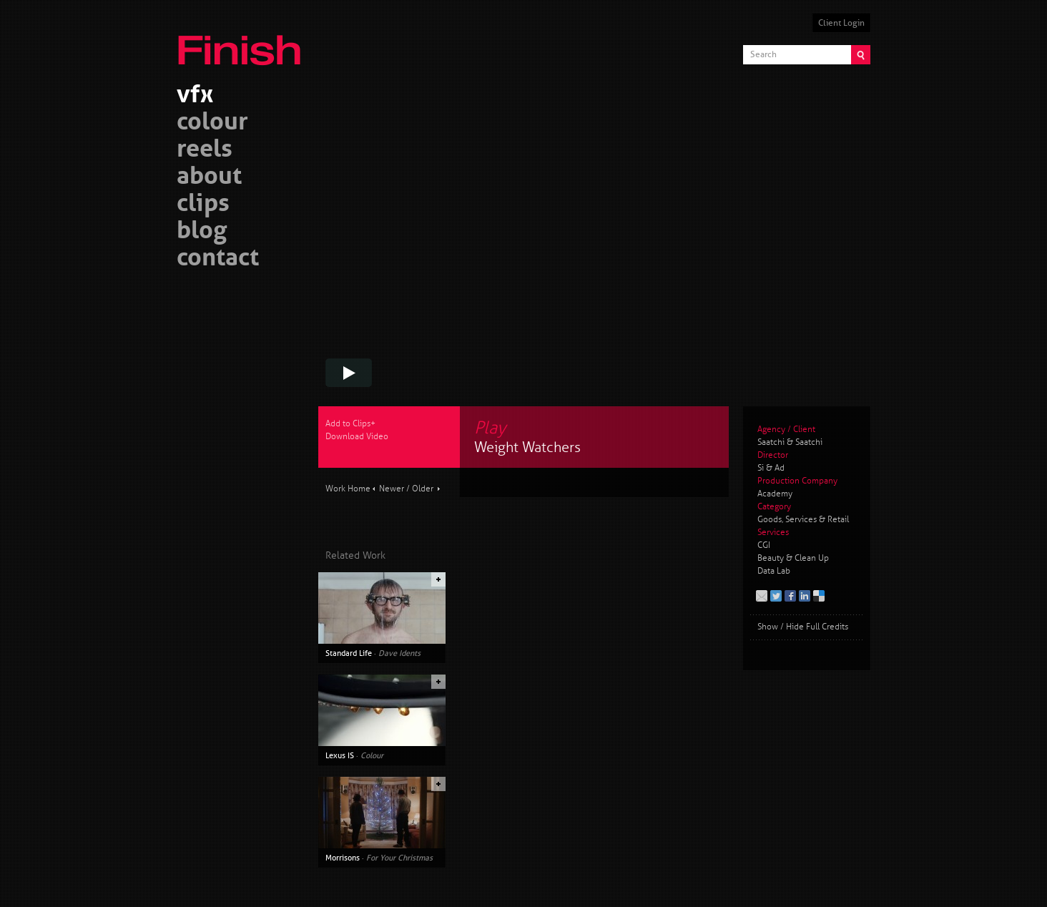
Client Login (841, 23)
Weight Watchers (527, 447)
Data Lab (773, 571)
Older (422, 489)
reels (204, 150)
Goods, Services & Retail (803, 519)
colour (212, 123)
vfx (195, 96)
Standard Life (348, 653)
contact (218, 259)
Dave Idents (399, 653)
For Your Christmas (399, 858)
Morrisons (342, 858)
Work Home (347, 489)
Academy (774, 494)
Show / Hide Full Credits (802, 627)
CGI (763, 545)
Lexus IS (339, 755)
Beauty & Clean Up (793, 558)
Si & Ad (771, 468)
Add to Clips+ (350, 423)
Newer (391, 489)
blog (202, 232)
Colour (371, 755)
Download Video (356, 436)
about (209, 177)
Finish (243, 41)
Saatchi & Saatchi (789, 442)
